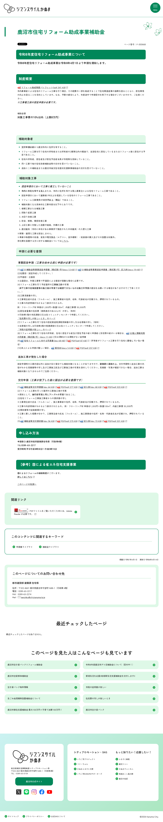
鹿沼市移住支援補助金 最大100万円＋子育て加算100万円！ (35, 710)
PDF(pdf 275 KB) (68, 421)
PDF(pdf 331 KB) (115, 421)
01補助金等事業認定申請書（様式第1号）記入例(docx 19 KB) (110, 269)
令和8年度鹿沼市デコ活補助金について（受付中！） (110, 665)
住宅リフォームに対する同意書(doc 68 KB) (43, 341)
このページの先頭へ (26, 484)
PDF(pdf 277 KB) (68, 387)
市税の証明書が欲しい (96, 687)
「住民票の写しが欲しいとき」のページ (36, 318)
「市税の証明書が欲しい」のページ (34, 329)
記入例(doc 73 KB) (92, 421)
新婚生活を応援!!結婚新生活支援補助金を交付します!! (110, 676)
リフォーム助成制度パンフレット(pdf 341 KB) (42, 87)
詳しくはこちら (24, 477)
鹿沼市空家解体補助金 (18, 676)
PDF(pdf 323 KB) (115, 387)
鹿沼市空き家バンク (95, 710)
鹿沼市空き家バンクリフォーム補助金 (25, 665)
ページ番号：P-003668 (135, 44)
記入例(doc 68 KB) (92, 387)
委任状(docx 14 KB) (63, 348)
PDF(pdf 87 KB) (78, 341)
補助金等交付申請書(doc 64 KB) (38, 387)
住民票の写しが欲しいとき (98, 698)
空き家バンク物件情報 (18, 687)
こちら (65, 241)
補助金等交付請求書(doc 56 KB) (38, 421)
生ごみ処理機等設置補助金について (24, 698)
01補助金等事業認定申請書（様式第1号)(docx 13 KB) (48, 269)
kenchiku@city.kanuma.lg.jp (33, 597)
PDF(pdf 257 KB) (87, 348)
